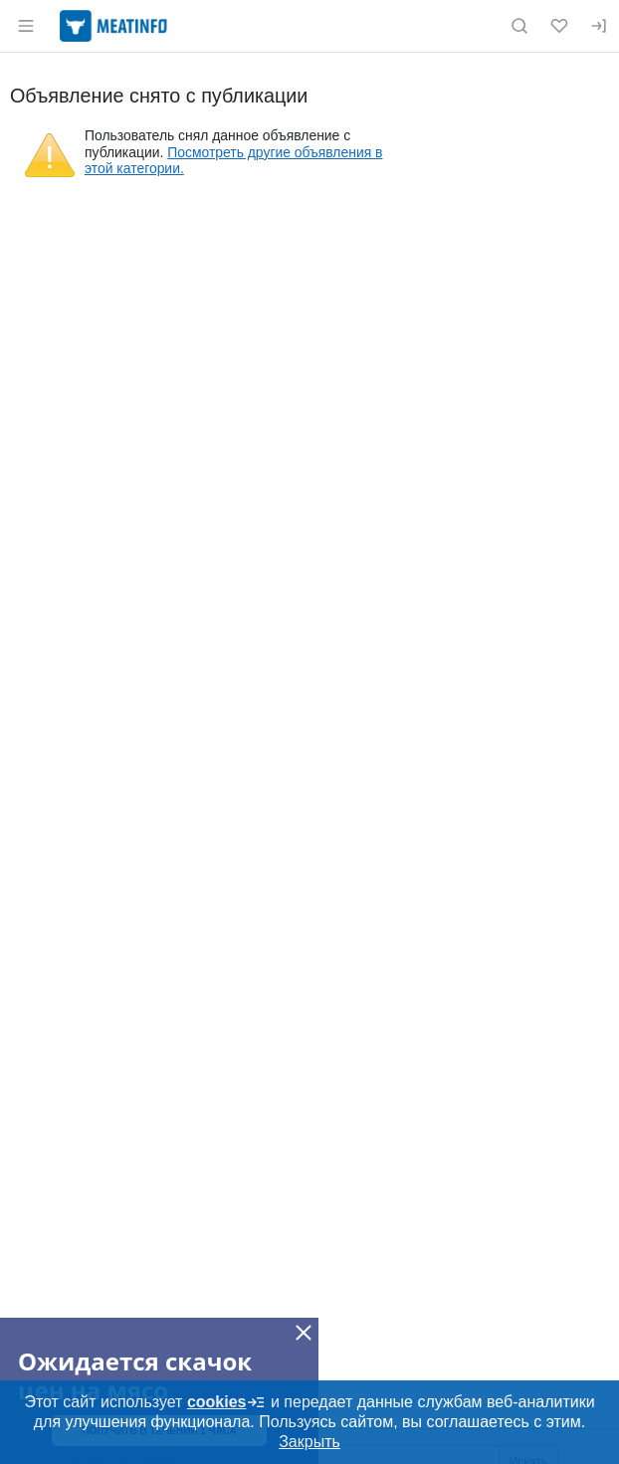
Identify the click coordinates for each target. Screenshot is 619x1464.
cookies (227, 1402)
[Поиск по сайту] (519, 26)
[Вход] (599, 26)
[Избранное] (559, 26)
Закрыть (309, 1441)
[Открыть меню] (26, 26)
